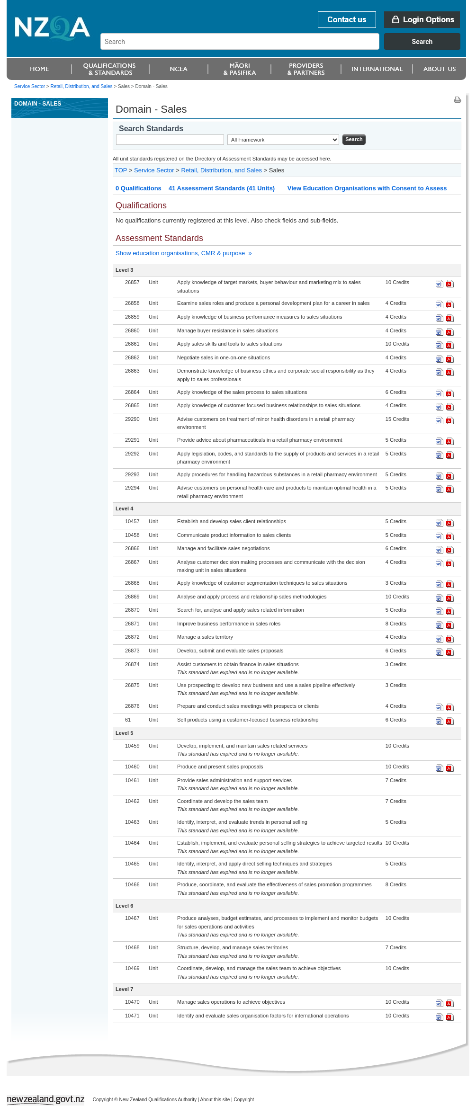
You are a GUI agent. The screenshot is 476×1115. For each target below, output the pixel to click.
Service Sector (29, 86)
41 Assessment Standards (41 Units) (222, 188)
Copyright (244, 1099)
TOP (121, 170)
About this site (215, 1099)
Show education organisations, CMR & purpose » (184, 253)
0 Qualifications (139, 188)
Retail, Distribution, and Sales (81, 86)
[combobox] (285, 47)
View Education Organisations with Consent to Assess (367, 188)
